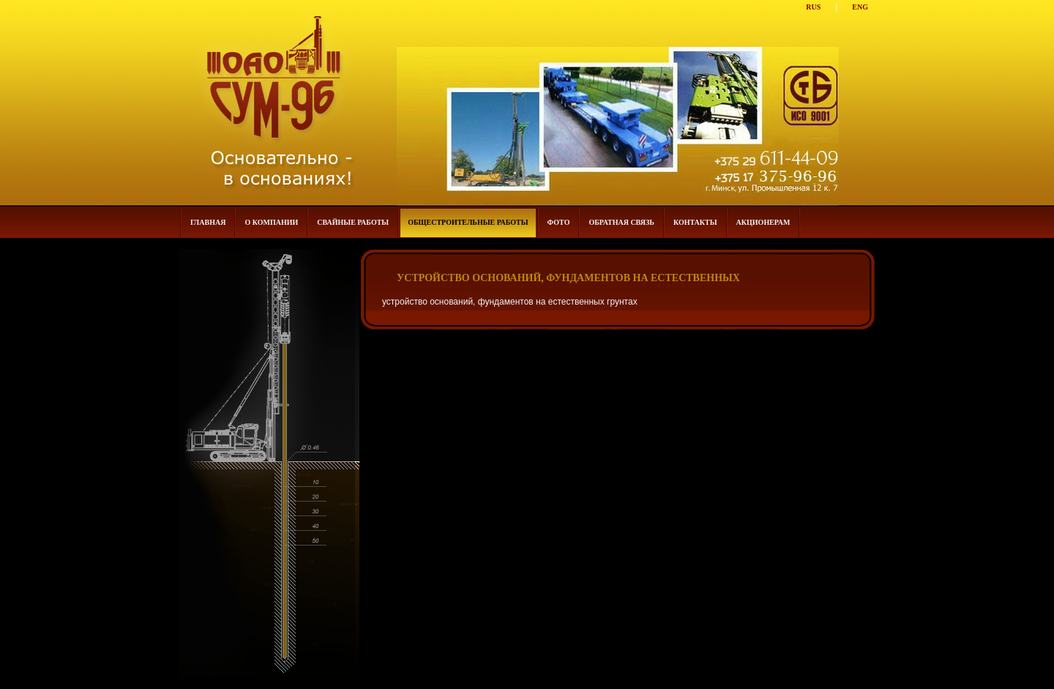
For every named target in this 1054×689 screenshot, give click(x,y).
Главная (207, 222)
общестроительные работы (468, 222)
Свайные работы (353, 222)
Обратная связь (621, 222)
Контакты (695, 222)
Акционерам (763, 222)
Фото (558, 222)
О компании (271, 222)
